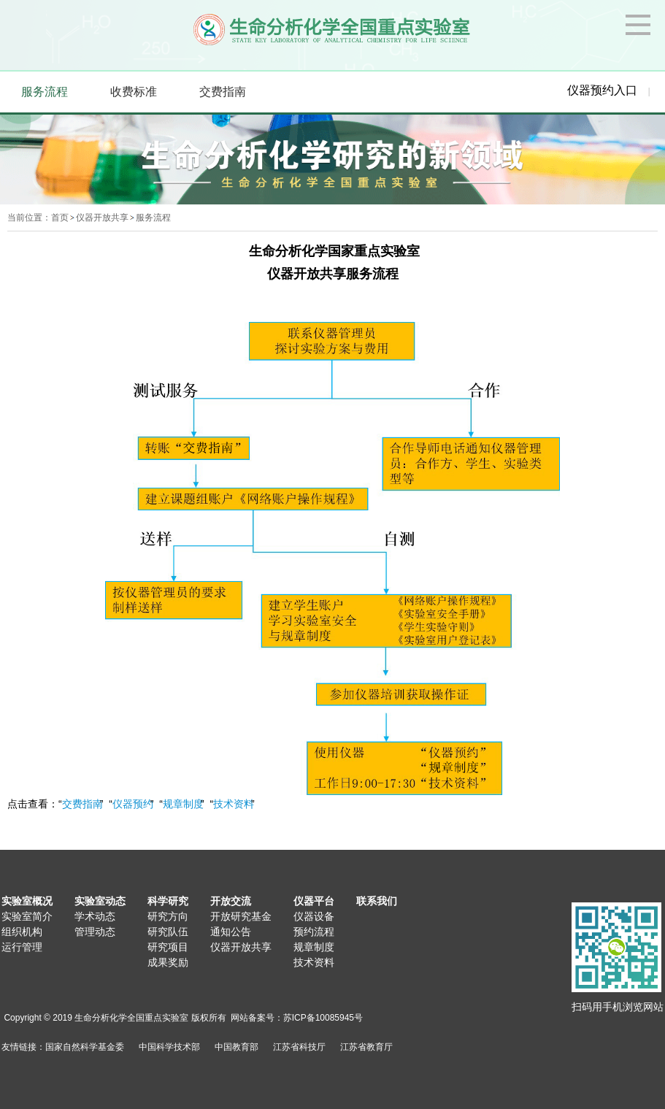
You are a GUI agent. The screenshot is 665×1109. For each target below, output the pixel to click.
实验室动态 (100, 901)
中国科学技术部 (169, 1047)
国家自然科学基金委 (84, 1047)
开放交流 (230, 901)
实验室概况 (27, 901)
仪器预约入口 (602, 90)
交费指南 (82, 804)
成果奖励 (167, 962)
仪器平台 (313, 901)
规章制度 (183, 804)
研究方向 (167, 916)
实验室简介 (27, 916)
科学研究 (167, 901)
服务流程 (153, 217)
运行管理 (21, 947)
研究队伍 (167, 931)
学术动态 (94, 916)
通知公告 (230, 931)
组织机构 (21, 931)
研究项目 (167, 947)
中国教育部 (236, 1047)
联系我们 (376, 901)
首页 (60, 217)
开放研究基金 (241, 916)
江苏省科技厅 (299, 1047)
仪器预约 (132, 804)
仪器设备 (313, 916)
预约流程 (313, 931)
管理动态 (94, 931)
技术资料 (233, 804)
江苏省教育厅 (366, 1047)
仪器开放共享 (102, 217)
